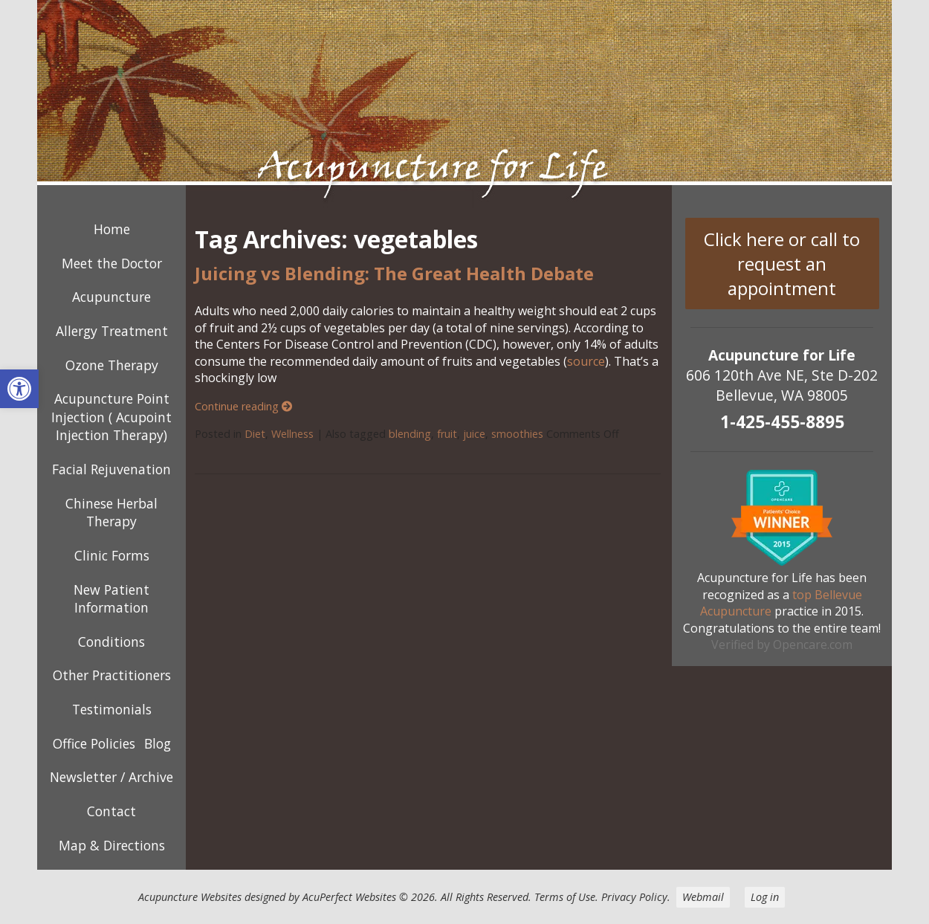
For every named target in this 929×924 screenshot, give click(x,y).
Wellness (292, 434)
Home (112, 229)
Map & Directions (112, 845)
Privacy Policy (634, 897)
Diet (255, 434)
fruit (447, 434)
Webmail (703, 897)
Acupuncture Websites (190, 897)
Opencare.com (812, 644)
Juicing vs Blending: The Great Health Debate (394, 273)
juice (474, 434)
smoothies (517, 434)
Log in (765, 897)
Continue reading (243, 406)
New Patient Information (111, 599)
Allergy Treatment (112, 331)
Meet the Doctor (112, 263)
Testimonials (112, 709)
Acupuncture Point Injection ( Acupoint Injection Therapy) (111, 417)
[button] (19, 388)
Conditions (111, 641)
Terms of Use (564, 897)
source (586, 361)
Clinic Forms (111, 555)
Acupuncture (111, 297)
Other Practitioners (112, 675)
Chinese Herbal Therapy (111, 512)
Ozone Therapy (111, 365)
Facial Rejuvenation (111, 469)
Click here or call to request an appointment (782, 263)
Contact (111, 811)
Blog (157, 743)
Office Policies (94, 743)
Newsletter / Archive (111, 777)
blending (410, 434)
